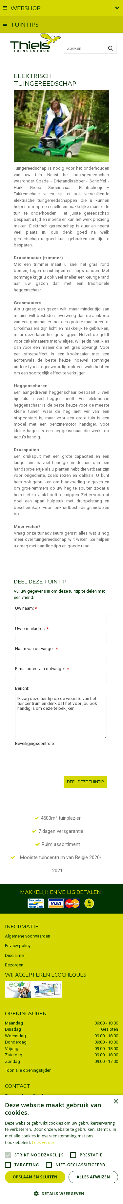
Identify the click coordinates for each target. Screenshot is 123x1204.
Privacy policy (18, 945)
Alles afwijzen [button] (93, 1177)
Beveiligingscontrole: (35, 743)
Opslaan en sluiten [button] (35, 1177)
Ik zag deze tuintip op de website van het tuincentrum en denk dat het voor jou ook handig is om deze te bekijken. (61, 716)
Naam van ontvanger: (36, 649)
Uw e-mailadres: (32, 629)
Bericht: (22, 688)
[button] (61, 1193)
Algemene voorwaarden (27, 936)
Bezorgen (14, 964)
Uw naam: (26, 608)
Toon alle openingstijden (28, 1070)
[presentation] (65, 761)
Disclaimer (15, 955)
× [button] (115, 1101)
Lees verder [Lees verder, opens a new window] (43, 1142)
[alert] (61, 1149)
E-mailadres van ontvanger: (42, 669)
